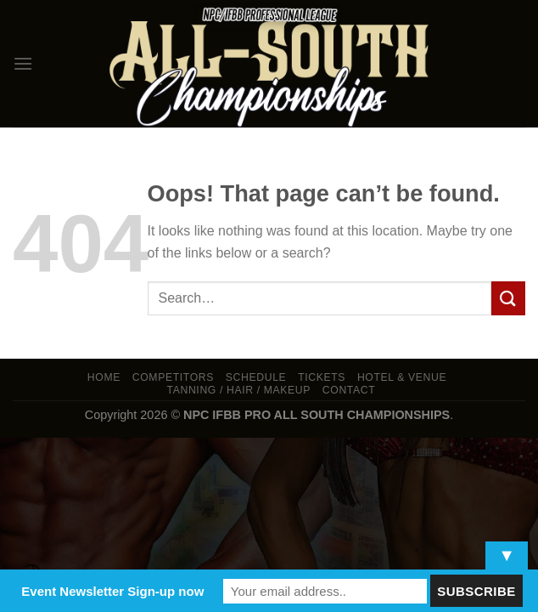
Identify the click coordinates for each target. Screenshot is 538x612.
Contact (349, 390)
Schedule (256, 377)
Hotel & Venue (401, 377)
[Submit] (508, 297)
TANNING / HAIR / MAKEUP (239, 390)
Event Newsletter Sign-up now (112, 591)
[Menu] (23, 63)
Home (103, 377)
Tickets (321, 377)
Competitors (173, 377)
